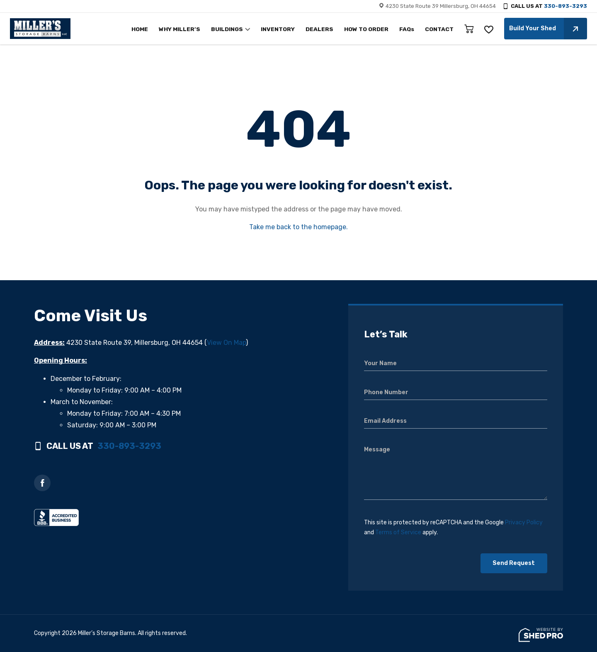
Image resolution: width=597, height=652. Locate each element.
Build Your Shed (548, 28)
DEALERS (324, 29)
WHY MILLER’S (191, 29)
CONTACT (440, 29)
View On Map (226, 343)
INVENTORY (285, 29)
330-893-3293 (565, 6)
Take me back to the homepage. (298, 227)
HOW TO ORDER (369, 29)
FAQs (409, 29)
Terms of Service (398, 532)
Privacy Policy (524, 522)
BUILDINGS (236, 29)
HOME (153, 29)
